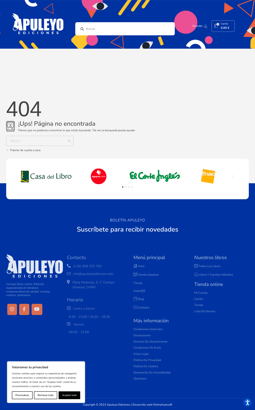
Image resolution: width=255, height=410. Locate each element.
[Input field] (69, 141)
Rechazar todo (45, 395)
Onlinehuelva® (162, 405)
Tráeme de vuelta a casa (23, 150)
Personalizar (22, 395)
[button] (22, 176)
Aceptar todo (69, 395)
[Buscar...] (39, 141)
